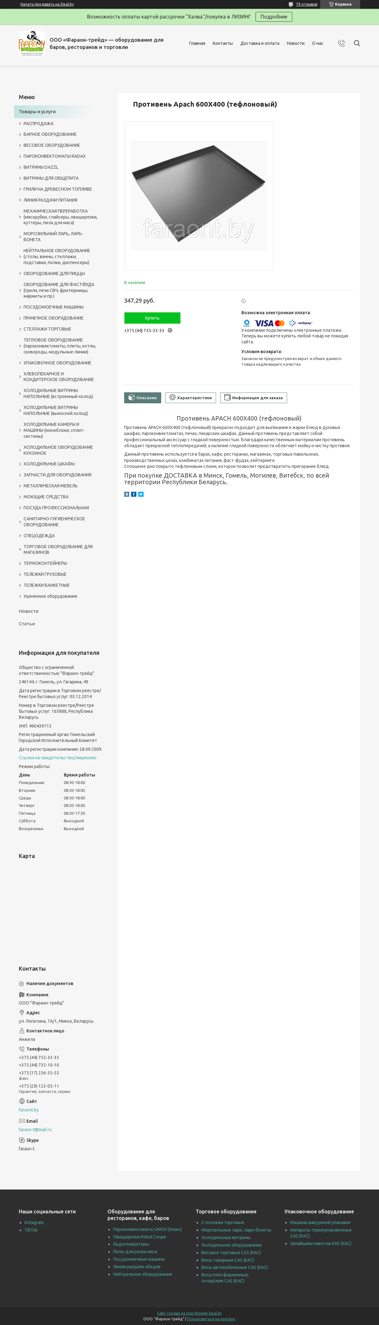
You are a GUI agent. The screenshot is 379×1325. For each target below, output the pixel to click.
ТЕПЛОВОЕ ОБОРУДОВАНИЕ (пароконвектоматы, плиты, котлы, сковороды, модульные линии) (60, 345)
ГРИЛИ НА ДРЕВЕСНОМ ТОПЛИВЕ (58, 189)
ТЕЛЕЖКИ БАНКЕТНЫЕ (47, 585)
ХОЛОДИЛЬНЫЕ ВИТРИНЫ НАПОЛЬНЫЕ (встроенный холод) (58, 393)
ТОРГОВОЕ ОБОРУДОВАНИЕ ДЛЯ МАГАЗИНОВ (58, 549)
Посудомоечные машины (139, 1259)
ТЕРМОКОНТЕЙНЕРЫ (45, 563)
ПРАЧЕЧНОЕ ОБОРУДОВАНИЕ (54, 318)
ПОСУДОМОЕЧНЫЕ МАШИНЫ (54, 307)
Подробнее (274, 16)
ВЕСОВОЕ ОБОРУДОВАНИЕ (52, 145)
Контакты (223, 43)
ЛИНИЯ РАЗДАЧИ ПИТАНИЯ (50, 200)
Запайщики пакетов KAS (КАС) (320, 1243)
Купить (152, 318)
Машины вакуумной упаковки (320, 1222)
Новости (296, 43)
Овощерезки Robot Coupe (139, 1236)
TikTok (31, 1229)
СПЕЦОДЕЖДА (39, 535)
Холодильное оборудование (231, 1245)
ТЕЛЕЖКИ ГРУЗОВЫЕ (45, 574)
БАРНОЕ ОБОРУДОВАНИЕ (50, 134)
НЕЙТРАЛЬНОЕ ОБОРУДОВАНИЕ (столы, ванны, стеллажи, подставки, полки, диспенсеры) (57, 256)
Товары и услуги (37, 111)
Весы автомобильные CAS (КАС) (234, 1267)
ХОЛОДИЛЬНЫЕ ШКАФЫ (49, 463)
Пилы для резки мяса (135, 1251)
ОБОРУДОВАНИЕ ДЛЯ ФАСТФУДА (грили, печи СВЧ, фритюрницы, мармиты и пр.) (59, 290)
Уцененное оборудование (50, 596)
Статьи (27, 623)
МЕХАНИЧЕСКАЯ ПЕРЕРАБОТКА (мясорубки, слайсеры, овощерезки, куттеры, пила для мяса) (60, 217)
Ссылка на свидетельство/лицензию (57, 757)
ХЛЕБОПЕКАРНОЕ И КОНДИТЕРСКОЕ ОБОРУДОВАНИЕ (59, 376)
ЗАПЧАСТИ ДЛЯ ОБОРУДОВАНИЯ (57, 474)
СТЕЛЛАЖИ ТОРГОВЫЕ (47, 328)
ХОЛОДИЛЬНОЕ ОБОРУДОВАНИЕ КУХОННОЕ (58, 450)
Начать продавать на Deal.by (47, 4)
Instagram (34, 1222)
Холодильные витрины (225, 1237)
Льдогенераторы (131, 1244)
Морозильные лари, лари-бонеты (236, 1229)
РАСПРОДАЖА (38, 123)
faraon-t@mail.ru (35, 1129)
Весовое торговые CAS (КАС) (231, 1252)
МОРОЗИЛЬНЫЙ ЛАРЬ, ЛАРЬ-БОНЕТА (53, 236)
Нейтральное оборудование (142, 1274)
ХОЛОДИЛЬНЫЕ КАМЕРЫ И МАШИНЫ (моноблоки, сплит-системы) (54, 430)
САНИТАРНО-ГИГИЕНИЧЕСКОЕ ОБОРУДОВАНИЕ (54, 521)
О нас (317, 43)
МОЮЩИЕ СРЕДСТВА (46, 496)
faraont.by (29, 1109)
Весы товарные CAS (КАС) (227, 1260)
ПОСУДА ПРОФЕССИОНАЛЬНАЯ (56, 507)
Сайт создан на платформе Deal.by (189, 1313)
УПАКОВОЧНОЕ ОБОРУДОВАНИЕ (57, 362)
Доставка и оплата (259, 43)
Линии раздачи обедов (137, 1266)
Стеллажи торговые (222, 1222)
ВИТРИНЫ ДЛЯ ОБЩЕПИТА (51, 178)
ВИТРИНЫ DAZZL (41, 167)
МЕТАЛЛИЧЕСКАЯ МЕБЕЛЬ (51, 485)
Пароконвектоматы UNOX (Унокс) (147, 1229)
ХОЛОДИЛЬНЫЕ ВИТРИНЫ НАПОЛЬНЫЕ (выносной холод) (56, 410)
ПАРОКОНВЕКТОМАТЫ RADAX (55, 156)
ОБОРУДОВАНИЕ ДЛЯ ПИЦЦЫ (54, 273)
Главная (197, 43)
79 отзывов (306, 4)
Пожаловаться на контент (211, 1319)
